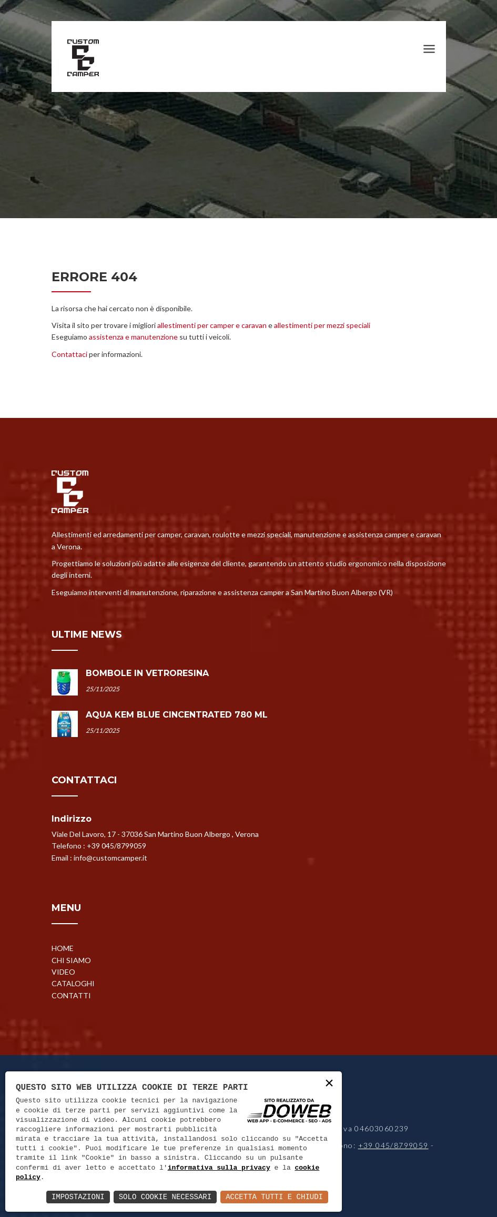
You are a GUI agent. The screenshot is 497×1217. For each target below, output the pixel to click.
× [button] (329, 1084)
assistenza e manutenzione (133, 336)
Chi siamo (71, 960)
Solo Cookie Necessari (165, 1197)
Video (63, 971)
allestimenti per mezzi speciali (322, 325)
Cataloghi (73, 983)
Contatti (71, 995)
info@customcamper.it (110, 857)
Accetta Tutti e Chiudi (274, 1197)
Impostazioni (78, 1197)
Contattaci (69, 354)
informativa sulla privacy (219, 1168)
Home (63, 948)
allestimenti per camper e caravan (212, 325)
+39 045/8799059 (116, 845)
